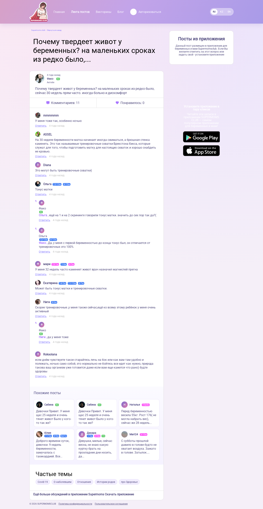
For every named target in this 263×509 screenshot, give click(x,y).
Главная (59, 12)
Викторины (103, 12)
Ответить (41, 125)
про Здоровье (129, 481)
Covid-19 (43, 481)
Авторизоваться (145, 12)
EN (229, 12)
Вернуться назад (54, 30)
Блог (121, 12)
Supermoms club (38, 30)
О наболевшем (62, 481)
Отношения (84, 481)
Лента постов (80, 12)
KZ (221, 12)
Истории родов (106, 481)
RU (214, 12)
